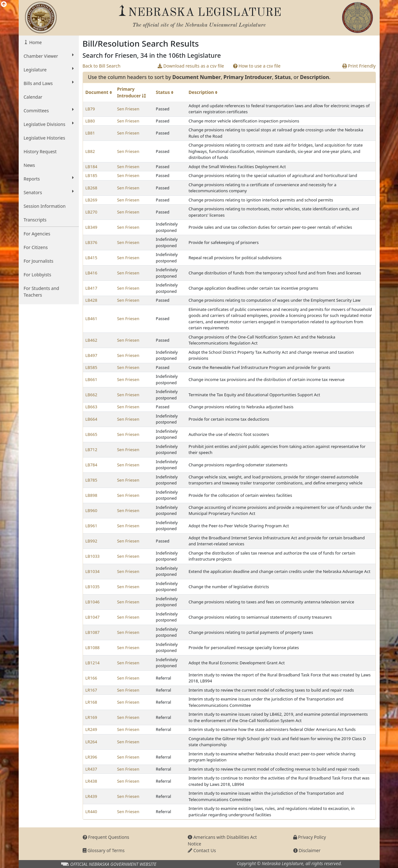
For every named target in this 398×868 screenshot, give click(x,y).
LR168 (91, 702)
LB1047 (92, 617)
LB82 (90, 151)
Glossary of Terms (104, 850)
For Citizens (36, 247)
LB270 (91, 212)
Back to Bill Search (102, 66)
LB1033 (92, 556)
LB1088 (92, 647)
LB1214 (92, 663)
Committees (49, 110)
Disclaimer (307, 850)
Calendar (33, 97)
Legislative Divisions (49, 124)
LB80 (90, 121)
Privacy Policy (309, 837)
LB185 (91, 175)
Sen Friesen (128, 109)
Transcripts (35, 220)
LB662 (91, 395)
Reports (49, 178)
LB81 (90, 133)
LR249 (91, 729)
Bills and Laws (49, 83)
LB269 (91, 200)
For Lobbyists (37, 275)
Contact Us (202, 850)
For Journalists (39, 261)
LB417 (91, 288)
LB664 (91, 419)
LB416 (91, 273)
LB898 (91, 495)
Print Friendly (359, 66)
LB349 (91, 227)
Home (35, 42)
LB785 (91, 480)
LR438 (91, 781)
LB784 (91, 465)
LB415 (91, 257)
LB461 (91, 318)
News (29, 165)
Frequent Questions (106, 837)
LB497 (91, 355)
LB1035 (92, 586)
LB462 (91, 340)
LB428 (91, 300)
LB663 (91, 407)
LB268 (91, 188)
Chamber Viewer (49, 56)
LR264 (91, 742)
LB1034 (92, 571)
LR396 (91, 757)
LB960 (91, 510)
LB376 (91, 242)
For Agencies (37, 234)
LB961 (91, 526)
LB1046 (92, 602)
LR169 (91, 717)
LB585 (91, 367)
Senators (49, 192)
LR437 (91, 769)
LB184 (91, 166)
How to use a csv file (257, 66)
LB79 (90, 109)
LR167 (91, 690)
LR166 (91, 678)
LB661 (91, 379)
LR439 (91, 796)
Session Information (45, 206)
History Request (40, 151)
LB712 (91, 449)
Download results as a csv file (191, 66)
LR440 (91, 811)
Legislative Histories (44, 138)
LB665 (91, 434)
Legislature (49, 69)
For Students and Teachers (41, 291)
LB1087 (92, 632)
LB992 (91, 541)
